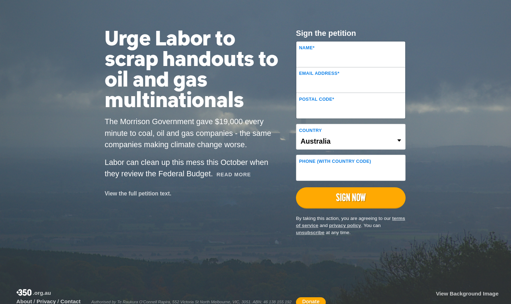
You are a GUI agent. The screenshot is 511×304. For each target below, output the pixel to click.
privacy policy (345, 225)
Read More (233, 174)
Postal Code (316, 99)
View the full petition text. (138, 193)
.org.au (33, 293)
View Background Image (467, 294)
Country (310, 130)
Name (307, 47)
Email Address (319, 73)
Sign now (351, 197)
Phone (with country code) (335, 161)
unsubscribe (310, 232)
